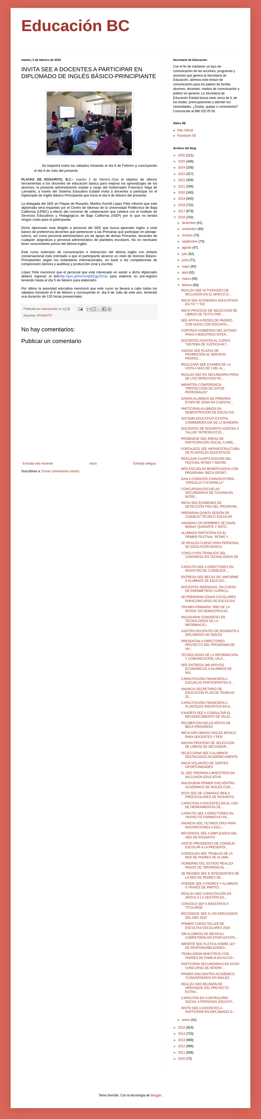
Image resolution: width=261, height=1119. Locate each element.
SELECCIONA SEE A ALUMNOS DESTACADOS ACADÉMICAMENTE (209, 755)
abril (185, 272)
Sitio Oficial (185, 130)
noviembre (190, 229)
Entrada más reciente (38, 463)
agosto (187, 247)
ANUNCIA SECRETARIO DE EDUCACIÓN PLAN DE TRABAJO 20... (207, 693)
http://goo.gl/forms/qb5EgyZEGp (83, 276)
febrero (187, 285)
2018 (182, 205)
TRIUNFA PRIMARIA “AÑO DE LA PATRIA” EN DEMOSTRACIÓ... (205, 609)
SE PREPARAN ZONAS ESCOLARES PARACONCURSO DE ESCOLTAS (208, 599)
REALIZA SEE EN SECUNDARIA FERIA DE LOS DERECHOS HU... (210, 376)
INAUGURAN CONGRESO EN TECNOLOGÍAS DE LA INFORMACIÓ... (203, 621)
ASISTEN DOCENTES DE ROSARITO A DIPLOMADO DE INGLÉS (210, 633)
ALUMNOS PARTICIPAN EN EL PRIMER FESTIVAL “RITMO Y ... (206, 534)
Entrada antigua (144, 463)
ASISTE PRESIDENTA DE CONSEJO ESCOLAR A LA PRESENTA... (208, 845)
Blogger (155, 1095)
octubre (187, 235)
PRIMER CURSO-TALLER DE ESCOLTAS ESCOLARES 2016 (205, 925)
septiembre (190, 241)
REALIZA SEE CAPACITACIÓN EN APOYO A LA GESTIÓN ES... (206, 895)
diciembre (189, 223)
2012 (182, 1046)
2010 (182, 1058)
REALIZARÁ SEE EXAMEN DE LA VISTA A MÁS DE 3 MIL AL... (205, 366)
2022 (182, 180)
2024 (182, 167)
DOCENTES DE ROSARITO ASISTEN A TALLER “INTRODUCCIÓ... (210, 430)
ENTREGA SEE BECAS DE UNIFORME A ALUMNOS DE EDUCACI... (210, 579)
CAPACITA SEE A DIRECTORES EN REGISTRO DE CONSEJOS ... (207, 569)
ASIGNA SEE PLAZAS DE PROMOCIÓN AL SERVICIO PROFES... (203, 354)
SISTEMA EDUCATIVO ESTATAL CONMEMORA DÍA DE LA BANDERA (210, 420)
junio (186, 260)
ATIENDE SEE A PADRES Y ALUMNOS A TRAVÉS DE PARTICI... (209, 885)
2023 (182, 174)
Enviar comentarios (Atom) (60, 471)
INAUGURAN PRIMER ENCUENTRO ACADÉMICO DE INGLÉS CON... (208, 785)
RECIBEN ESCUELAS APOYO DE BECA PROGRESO (206, 725)
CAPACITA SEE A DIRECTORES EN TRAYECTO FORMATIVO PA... (207, 815)
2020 (182, 192)
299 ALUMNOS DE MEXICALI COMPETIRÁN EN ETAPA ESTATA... (209, 936)
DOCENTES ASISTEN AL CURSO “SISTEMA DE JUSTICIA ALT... (205, 342)
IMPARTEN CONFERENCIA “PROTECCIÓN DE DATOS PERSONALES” (203, 388)
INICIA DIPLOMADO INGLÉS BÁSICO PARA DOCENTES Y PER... (208, 734)
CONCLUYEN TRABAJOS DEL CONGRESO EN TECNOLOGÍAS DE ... (209, 557)
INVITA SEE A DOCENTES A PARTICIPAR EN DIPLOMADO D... (208, 1010)
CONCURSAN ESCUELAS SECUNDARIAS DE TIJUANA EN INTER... (207, 493)
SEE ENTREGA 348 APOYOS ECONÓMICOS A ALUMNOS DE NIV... (206, 669)
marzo (187, 279)
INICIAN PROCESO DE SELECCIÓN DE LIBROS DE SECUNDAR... (207, 745)
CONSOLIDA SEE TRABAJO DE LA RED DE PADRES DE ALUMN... (207, 855)
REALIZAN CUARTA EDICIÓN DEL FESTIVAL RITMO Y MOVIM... (206, 460)
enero (186, 1020)
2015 (182, 1027)
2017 (182, 211)
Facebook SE (186, 135)
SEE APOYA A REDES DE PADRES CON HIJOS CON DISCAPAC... (207, 322)
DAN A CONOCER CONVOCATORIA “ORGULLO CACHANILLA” (207, 481)
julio (185, 254)
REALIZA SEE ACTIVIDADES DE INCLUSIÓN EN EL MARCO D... (206, 292)
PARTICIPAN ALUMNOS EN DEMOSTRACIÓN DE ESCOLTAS (207, 410)
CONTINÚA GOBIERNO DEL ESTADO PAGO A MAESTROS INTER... (208, 332)
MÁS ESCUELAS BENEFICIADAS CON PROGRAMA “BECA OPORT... (209, 470)
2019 (182, 199)
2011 (182, 1052)
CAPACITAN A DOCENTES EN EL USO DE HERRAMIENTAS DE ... (209, 805)
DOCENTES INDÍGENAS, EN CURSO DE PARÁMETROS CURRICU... (208, 589)
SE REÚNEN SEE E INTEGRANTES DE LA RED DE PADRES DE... (210, 875)
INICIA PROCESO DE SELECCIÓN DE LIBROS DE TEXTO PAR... (209, 312)
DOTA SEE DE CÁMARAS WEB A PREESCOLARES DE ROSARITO (207, 795)
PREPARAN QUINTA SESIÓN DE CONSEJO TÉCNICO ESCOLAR (206, 515)
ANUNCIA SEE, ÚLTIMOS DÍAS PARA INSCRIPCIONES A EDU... (208, 825)
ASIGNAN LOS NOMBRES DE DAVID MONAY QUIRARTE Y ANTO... (208, 525)
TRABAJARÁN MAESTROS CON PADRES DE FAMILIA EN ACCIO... (208, 955)
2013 (182, 1040)
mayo (186, 266)
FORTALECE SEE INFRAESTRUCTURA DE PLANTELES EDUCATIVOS (210, 450)
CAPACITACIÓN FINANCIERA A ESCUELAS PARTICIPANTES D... (207, 680)
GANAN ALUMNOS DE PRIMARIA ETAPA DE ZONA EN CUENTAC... (207, 400)
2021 (182, 186)
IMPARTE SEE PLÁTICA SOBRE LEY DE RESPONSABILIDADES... (208, 946)
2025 (182, 161)
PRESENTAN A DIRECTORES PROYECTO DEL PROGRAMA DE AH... (208, 645)
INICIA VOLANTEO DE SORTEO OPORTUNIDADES (204, 765)
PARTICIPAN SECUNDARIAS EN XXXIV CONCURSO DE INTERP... (210, 966)
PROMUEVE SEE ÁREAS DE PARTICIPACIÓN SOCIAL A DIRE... (208, 440)
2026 (182, 155)
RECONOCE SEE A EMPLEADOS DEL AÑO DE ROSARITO (209, 835)
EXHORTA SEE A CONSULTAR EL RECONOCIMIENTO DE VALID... (207, 715)
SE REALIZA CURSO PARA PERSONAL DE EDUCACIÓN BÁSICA (210, 545)
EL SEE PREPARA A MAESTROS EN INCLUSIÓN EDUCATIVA (208, 775)
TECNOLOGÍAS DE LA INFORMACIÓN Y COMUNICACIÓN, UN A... (209, 657)
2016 (182, 217)
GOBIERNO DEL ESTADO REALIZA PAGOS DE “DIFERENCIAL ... (207, 865)
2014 (182, 1034)
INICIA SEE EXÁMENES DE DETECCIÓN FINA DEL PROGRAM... (210, 504)
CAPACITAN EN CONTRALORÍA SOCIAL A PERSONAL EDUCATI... (208, 1000)
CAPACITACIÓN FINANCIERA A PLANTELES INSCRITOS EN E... (207, 704)
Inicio (93, 463)
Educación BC (75, 26)
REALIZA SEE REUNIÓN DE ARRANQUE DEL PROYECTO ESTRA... (205, 988)
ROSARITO (44, 315)
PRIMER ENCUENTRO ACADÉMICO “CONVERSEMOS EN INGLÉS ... (208, 976)
